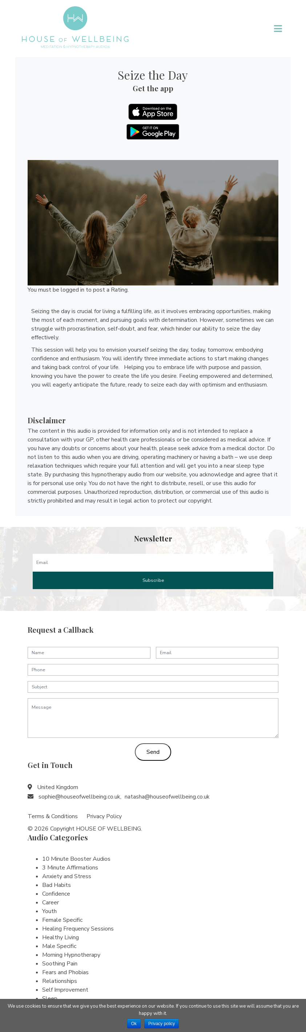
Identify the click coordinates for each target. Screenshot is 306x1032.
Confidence (56, 894)
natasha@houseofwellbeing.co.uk (167, 797)
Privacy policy (161, 1023)
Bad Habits (56, 885)
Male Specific (59, 946)
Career (50, 903)
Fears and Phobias (65, 972)
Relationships (59, 981)
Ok (134, 1023)
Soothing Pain (59, 964)
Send (153, 752)
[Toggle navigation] (278, 29)
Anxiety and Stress (66, 876)
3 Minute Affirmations (70, 868)
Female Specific (62, 920)
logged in (72, 290)
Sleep (49, 999)
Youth (49, 911)
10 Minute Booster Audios (76, 859)
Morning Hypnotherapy (71, 955)
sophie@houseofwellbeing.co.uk (79, 797)
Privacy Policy (104, 816)
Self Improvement (65, 990)
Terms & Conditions (53, 816)
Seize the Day (153, 75)
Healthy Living (60, 937)
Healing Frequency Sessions (78, 929)
